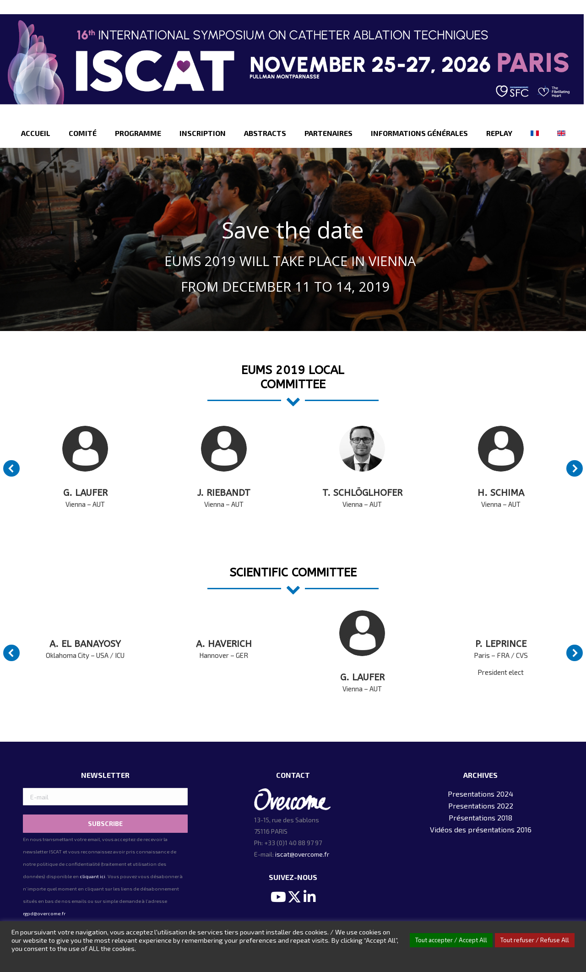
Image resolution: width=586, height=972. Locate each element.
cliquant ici (92, 876)
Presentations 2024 (480, 793)
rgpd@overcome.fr (44, 913)
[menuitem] (35, 133)
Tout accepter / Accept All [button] (451, 940)
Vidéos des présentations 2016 (481, 829)
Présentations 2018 (480, 817)
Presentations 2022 (480, 805)
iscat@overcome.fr (302, 854)
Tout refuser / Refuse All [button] (534, 940)
